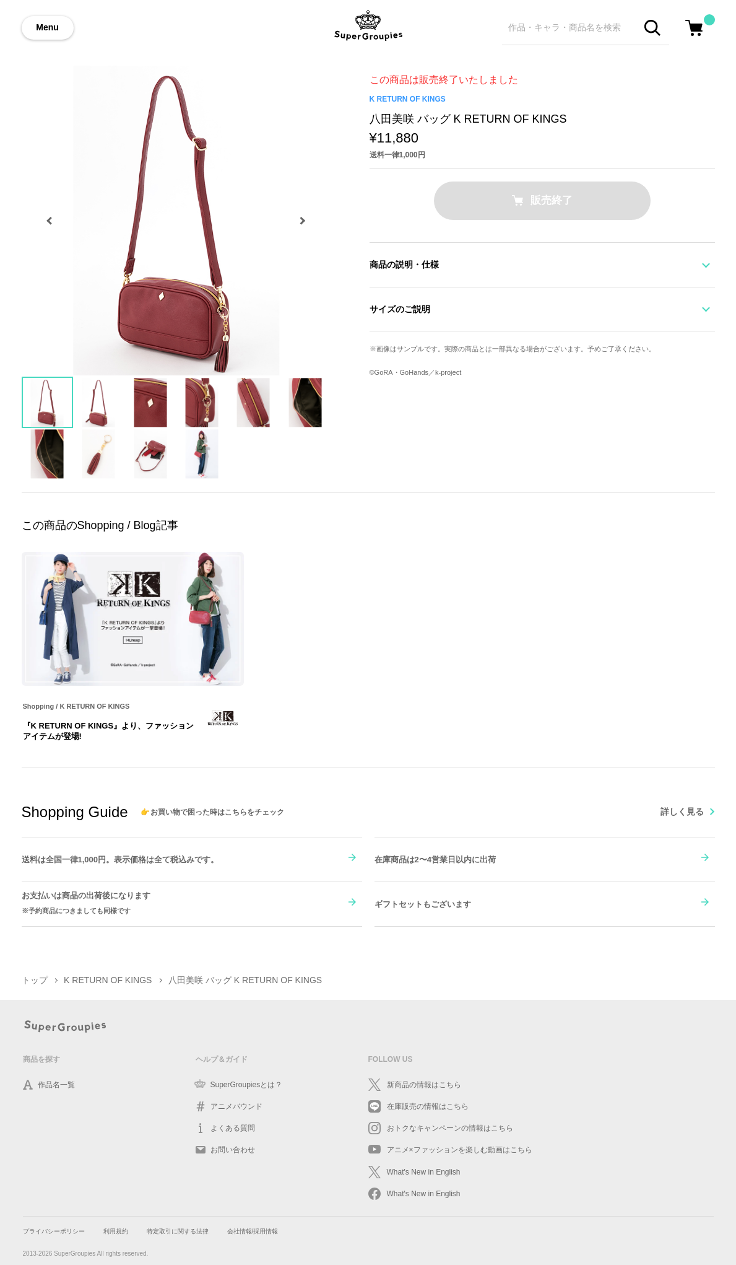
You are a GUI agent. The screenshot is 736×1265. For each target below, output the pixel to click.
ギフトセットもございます (422, 904)
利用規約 (115, 1231)
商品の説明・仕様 (404, 264)
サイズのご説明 (400, 309)
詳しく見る (682, 811)
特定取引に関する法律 (178, 1231)
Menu (47, 27)
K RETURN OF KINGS (408, 99)
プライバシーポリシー (54, 1231)
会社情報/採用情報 (253, 1231)
